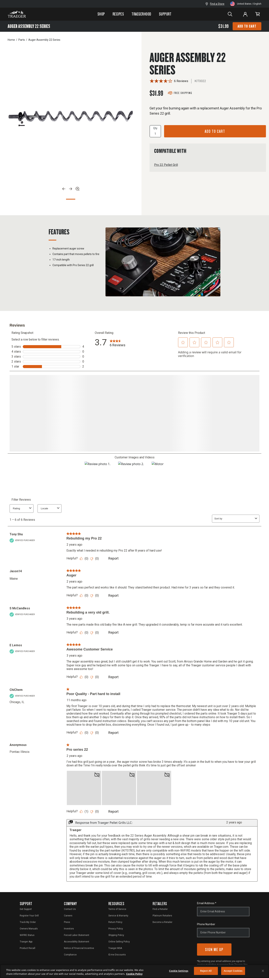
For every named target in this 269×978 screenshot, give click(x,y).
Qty (155, 131)
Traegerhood (141, 14)
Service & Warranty (118, 915)
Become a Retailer (162, 921)
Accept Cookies (233, 970)
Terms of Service (117, 908)
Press (67, 921)
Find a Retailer (160, 908)
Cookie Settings (178, 970)
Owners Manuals (29, 928)
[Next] (71, 189)
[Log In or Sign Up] (245, 14)
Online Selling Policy (119, 941)
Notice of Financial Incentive (79, 947)
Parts (21, 39)
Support (165, 14)
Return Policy (115, 921)
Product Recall (27, 947)
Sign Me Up (214, 948)
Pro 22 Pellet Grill (166, 165)
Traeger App (26, 941)
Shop (101, 14)
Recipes (118, 14)
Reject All (206, 970)
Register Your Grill (29, 915)
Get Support (26, 908)
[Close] (263, 971)
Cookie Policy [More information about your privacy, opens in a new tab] (134, 974)
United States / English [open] (245, 4)
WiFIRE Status (27, 934)
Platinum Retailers (162, 915)
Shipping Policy (116, 934)
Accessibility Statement (76, 941)
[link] (257, 14)
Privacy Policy (115, 928)
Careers (68, 915)
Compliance (70, 954)
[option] (71, 118)
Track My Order (28, 921)
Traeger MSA (115, 947)
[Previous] (64, 189)
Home (11, 39)
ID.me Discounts (117, 954)
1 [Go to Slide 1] (70, 199)
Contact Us (70, 908)
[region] (134, 971)
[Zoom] (77, 189)
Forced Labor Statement (76, 934)
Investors (69, 928)
